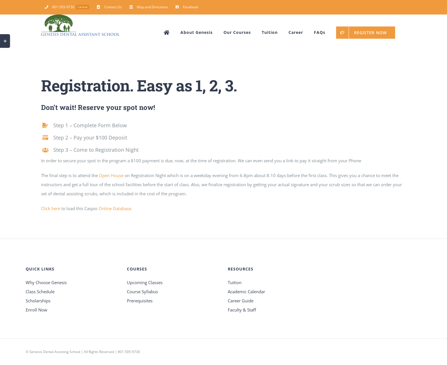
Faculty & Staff (242, 310)
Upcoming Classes (144, 282)
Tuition (234, 282)
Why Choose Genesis (46, 282)
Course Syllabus (142, 291)
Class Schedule (40, 291)
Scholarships (38, 301)
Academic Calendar (246, 291)
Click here (50, 208)
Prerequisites (140, 301)
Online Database (115, 208)
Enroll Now (36, 310)
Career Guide (240, 301)
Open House (111, 175)
